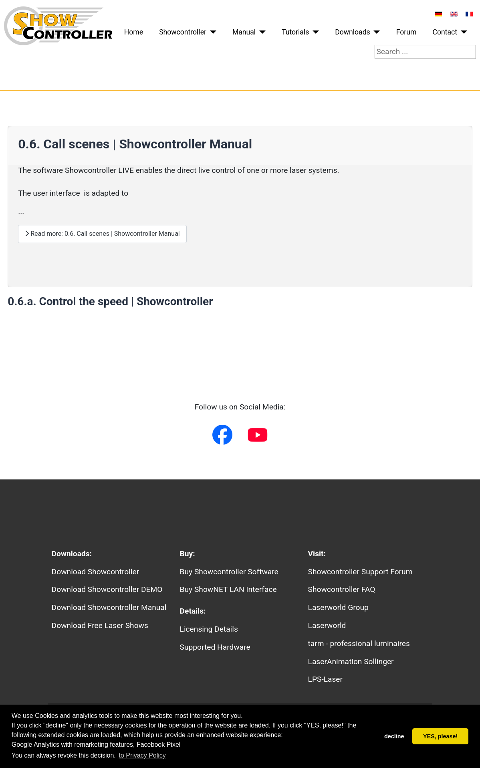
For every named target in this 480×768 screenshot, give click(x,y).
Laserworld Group (338, 607)
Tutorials (295, 32)
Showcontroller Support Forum (360, 571)
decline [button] (394, 736)
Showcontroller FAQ (341, 589)
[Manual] (261, 32)
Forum (406, 32)
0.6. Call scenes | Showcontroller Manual (135, 144)
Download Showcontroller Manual (109, 607)
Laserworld (327, 625)
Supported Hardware (215, 647)
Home (133, 32)
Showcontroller (182, 32)
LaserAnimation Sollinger (351, 661)
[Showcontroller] (211, 32)
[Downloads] (375, 32)
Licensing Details (209, 629)
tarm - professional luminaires (359, 643)
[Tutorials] (314, 32)
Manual (244, 32)
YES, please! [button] (440, 736)
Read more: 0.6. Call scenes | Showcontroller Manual (102, 233)
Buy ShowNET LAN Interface (228, 589)
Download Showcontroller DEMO (107, 589)
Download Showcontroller (95, 571)
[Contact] (462, 32)
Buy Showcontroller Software (229, 571)
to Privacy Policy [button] (142, 755)
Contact (445, 32)
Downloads (352, 32)
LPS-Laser (325, 679)
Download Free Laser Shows (100, 625)
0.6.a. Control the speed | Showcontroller (110, 301)
